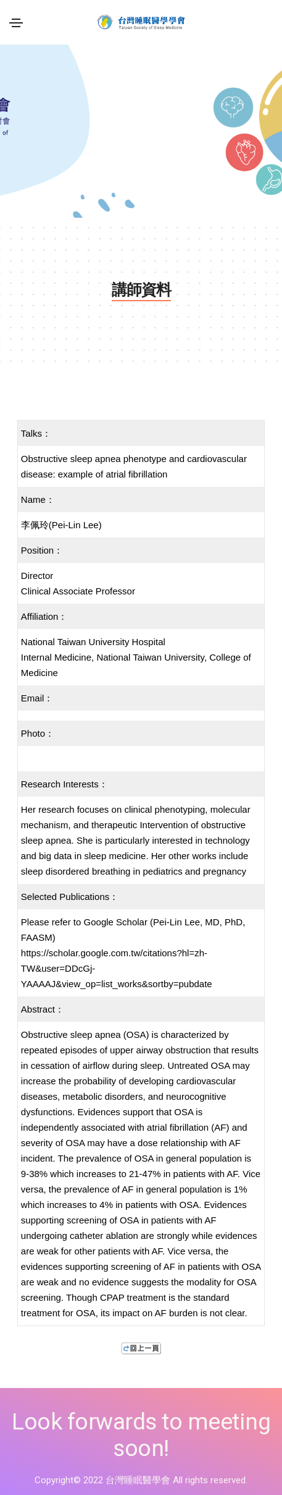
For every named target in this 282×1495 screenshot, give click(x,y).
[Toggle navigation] (16, 23)
